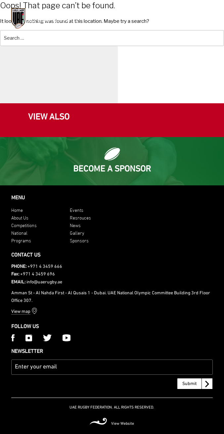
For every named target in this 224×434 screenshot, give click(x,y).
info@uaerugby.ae (44, 282)
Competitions (24, 224)
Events (76, 209)
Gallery (77, 232)
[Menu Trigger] (210, 18)
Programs (21, 240)
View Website (122, 424)
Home (17, 209)
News (75, 224)
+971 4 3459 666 (44, 266)
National (19, 232)
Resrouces (80, 217)
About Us (19, 217)
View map (20, 311)
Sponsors (79, 240)
